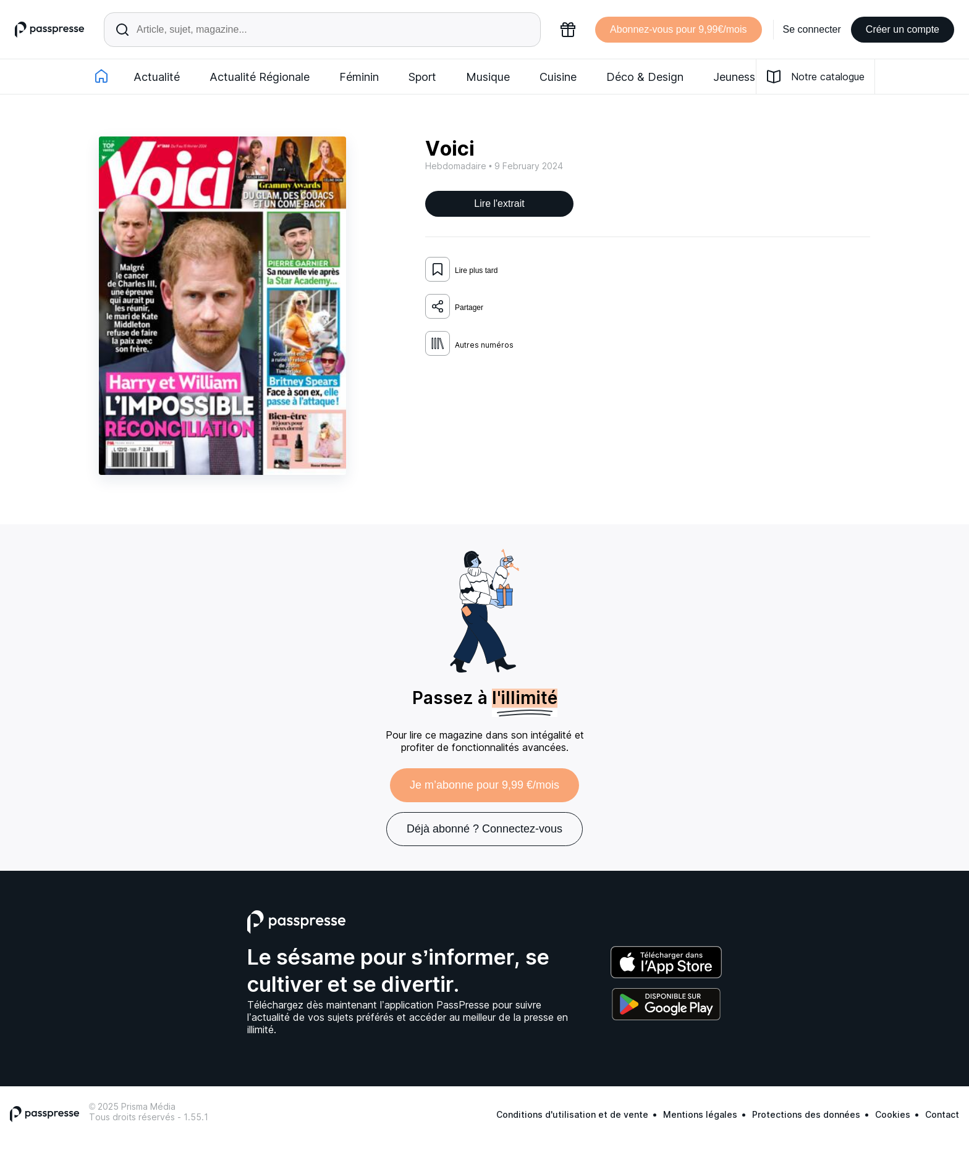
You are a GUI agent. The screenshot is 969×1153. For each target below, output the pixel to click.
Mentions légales (700, 1114)
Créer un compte (902, 29)
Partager (454, 306)
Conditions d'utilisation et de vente (572, 1114)
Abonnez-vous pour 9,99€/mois (678, 29)
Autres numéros (469, 343)
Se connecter (812, 29)
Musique (488, 76)
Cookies (892, 1114)
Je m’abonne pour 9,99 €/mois (484, 785)
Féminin (359, 76)
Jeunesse (737, 76)
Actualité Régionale (259, 76)
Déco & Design (644, 76)
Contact (942, 1114)
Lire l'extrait (499, 203)
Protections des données (806, 1114)
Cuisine (558, 76)
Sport (422, 76)
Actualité (156, 76)
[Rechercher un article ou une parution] (322, 29)
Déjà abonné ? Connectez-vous (484, 829)
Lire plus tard (461, 269)
